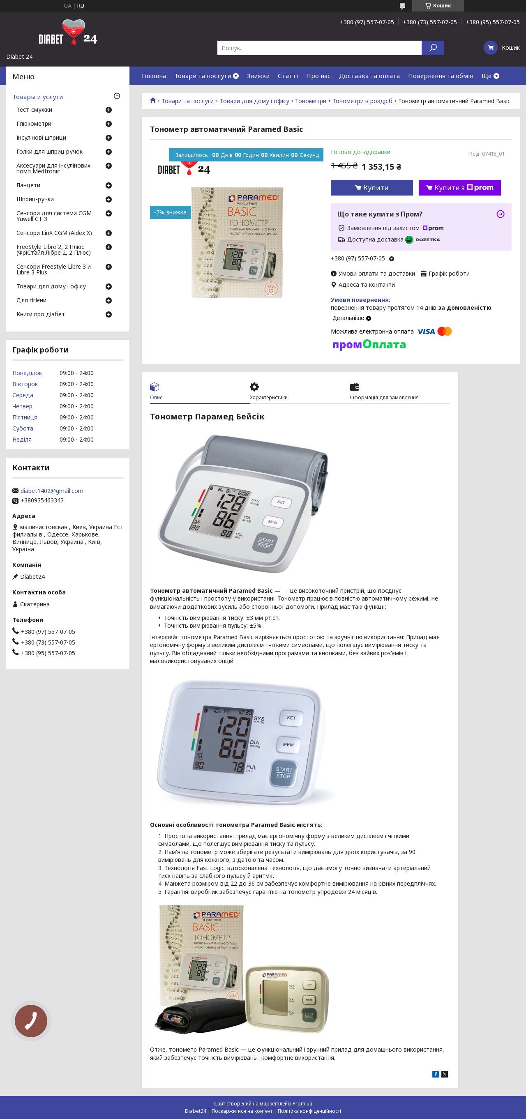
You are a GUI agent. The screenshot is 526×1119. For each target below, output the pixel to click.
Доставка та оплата (369, 75)
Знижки (258, 75)
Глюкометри (33, 124)
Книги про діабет (40, 314)
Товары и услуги (37, 96)
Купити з (464, 187)
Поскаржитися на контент (242, 1110)
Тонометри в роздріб (362, 101)
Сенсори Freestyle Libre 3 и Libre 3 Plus (53, 270)
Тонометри (310, 101)
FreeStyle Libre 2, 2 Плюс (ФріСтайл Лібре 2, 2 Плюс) (53, 250)
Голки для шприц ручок (49, 152)
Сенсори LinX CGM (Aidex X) (54, 233)
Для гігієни (31, 300)
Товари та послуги (202, 75)
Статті (288, 75)
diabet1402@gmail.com (52, 491)
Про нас (318, 75)
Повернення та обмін (440, 75)
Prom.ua (302, 1103)
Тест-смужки (34, 110)
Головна (154, 75)
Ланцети (28, 185)
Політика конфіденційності (309, 1110)
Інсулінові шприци (41, 138)
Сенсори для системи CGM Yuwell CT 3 (54, 216)
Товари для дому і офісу (254, 101)
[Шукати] (433, 48)
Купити (376, 187)
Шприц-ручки (35, 199)
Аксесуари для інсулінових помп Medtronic (53, 169)
